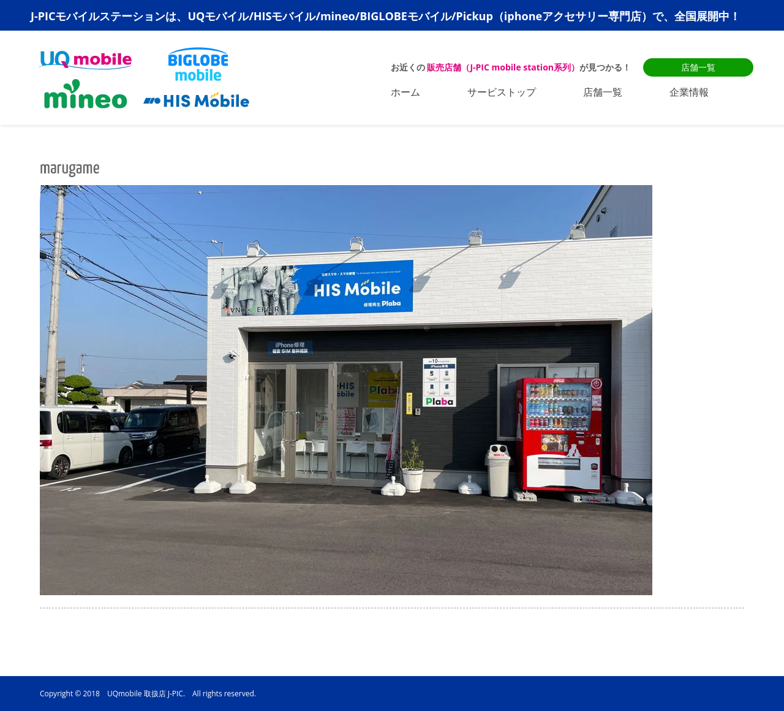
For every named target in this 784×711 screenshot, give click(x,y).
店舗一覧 (698, 67)
